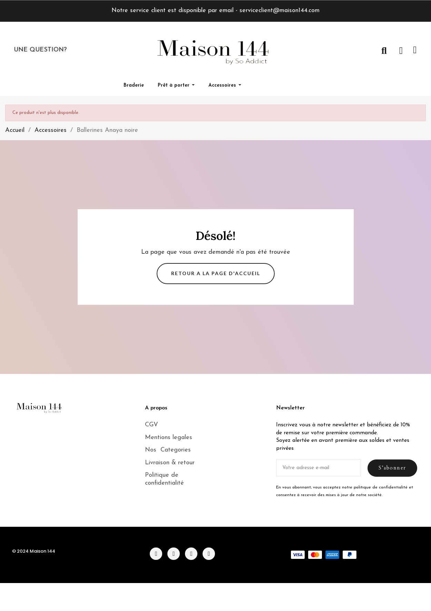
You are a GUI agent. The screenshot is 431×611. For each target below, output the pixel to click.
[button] (384, 51)
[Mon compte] (401, 51)
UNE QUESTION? (40, 50)
